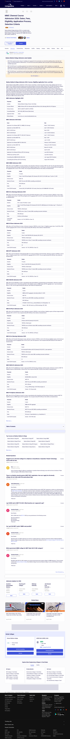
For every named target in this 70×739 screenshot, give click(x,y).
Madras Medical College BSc (13, 438)
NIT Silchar (55, 732)
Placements (27, 48)
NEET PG (23, 515)
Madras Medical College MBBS (43, 438)
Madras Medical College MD (44, 441)
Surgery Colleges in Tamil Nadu (33, 677)
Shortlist (21, 43)
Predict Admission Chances (10, 43)
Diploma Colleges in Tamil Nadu (12, 673)
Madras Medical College (19, 692)
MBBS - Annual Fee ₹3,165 (45, 647)
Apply (11, 595)
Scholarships (7, 703)
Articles (6, 706)
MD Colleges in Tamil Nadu (11, 671)
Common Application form (10, 697)
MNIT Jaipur (7, 732)
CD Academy (7, 710)
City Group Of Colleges (22, 584)
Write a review (20, 699)
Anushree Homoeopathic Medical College (9, 585)
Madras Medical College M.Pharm (47, 444)
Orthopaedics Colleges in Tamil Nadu (34, 678)
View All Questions (59, 572)
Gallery (48, 48)
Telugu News (7, 708)
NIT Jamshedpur (32, 732)
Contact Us (32, 699)
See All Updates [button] (34, 75)
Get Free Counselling (20, 649)
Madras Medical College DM (44, 446)
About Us (31, 697)
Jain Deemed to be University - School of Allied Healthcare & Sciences (48, 585)
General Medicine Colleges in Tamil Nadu (35, 673)
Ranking (38, 48)
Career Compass (20, 697)
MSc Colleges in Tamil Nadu (11, 675)
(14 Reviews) (11, 27)
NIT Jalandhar (20, 732)
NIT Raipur (43, 732)
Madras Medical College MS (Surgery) (29, 444)
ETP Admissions (8, 701)
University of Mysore (33, 735)
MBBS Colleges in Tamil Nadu (12, 677)
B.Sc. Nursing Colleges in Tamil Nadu (54, 673)
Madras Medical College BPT (27, 438)
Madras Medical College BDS (29, 441)
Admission (12, 48)
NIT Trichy (7, 734)
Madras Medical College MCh (13, 444)
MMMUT (55, 730)
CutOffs (33, 48)
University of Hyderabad (21, 735)
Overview (7, 48)
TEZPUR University (8, 735)
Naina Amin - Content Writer (19, 52)
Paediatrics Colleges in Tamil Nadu (33, 675)
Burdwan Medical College (22, 561)
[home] (9, 5)
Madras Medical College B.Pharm (14, 441)
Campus (43, 48)
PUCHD (18, 734)
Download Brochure (50, 650)
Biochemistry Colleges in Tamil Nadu (34, 671)
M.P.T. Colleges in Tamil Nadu (12, 678)
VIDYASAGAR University (46, 735)
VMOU (54, 735)
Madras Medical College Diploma (28, 446)
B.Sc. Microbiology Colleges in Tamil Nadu (55, 675)
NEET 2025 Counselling (17, 490)
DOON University (32, 730)
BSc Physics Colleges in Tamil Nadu (54, 671)
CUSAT (6, 730)
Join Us (31, 701)
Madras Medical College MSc (13, 446)
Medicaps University (34, 584)
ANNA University (8, 737)
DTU (18, 730)
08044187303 (58, 703)
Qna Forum (19, 701)
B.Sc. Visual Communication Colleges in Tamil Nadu (55, 678)
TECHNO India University (58, 734)
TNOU (30, 734)
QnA (62, 48)
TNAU (42, 734)
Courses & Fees (20, 48)
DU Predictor (19, 703)
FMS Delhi (43, 730)
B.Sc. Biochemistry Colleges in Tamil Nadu (54, 681)
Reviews (53, 48)
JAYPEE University (20, 737)
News (58, 48)
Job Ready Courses (9, 699)
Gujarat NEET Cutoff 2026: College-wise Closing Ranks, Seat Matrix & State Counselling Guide (54, 615)
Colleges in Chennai (10, 692)
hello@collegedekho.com (59, 707)
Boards (6, 704)
